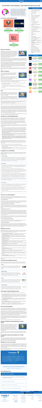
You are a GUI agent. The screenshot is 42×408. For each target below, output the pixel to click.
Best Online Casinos (15, 399)
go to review (13, 46)
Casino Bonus (23, 395)
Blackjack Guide (23, 401)
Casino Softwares (38, 395)
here (11, 377)
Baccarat (19, 368)
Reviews (16, 400)
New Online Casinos (15, 396)
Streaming (15, 401)
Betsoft (40, 399)
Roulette (16, 368)
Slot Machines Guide (23, 400)
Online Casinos (9, 392)
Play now (8, 30)
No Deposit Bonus (23, 396)
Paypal (32, 396)
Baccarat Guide (23, 402)
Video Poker (13, 368)
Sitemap (40, 400)
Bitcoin (32, 399)
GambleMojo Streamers (4, 392)
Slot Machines (9, 368)
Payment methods (30, 395)
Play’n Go (40, 396)
